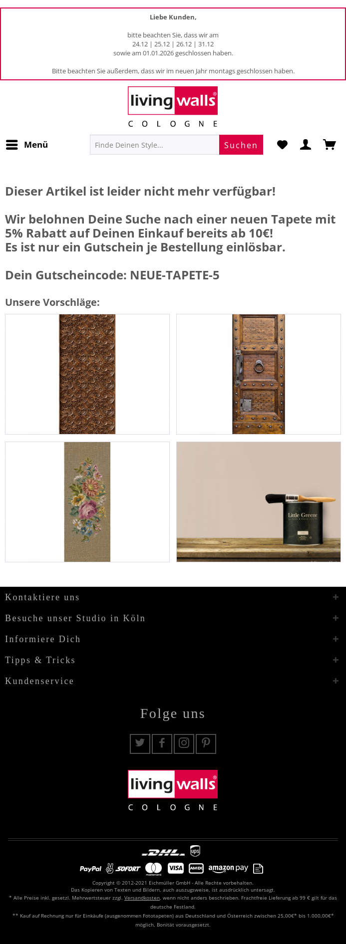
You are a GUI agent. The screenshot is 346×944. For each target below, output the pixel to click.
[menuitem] (26, 145)
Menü (27, 143)
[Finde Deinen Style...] (176, 145)
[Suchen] (241, 145)
